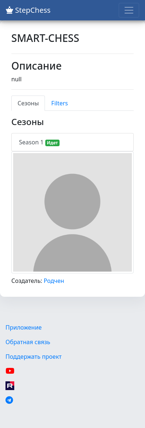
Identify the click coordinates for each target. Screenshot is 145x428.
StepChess (28, 10)
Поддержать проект (33, 357)
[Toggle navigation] (129, 10)
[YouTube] (9, 371)
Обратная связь (27, 342)
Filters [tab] (59, 103)
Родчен (54, 281)
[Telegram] (9, 400)
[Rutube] (9, 385)
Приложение (23, 327)
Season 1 (39, 142)
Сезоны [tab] (28, 103)
